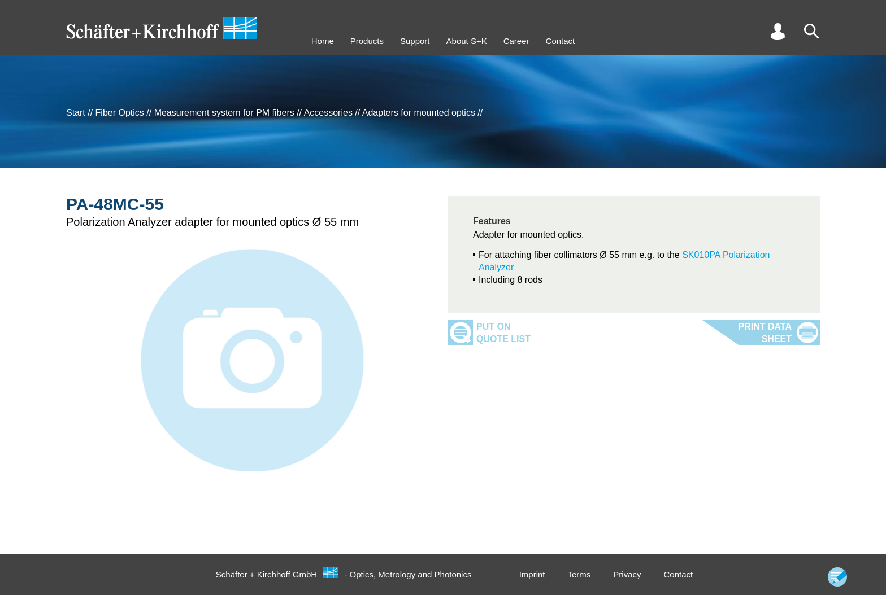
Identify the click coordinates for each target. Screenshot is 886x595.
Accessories (328, 112)
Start (75, 112)
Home (322, 41)
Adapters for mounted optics (418, 112)
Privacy (627, 574)
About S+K (466, 41)
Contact (560, 41)
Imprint (532, 574)
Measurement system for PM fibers (224, 112)
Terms (578, 574)
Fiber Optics (119, 112)
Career (516, 41)
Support (415, 41)
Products (367, 41)
